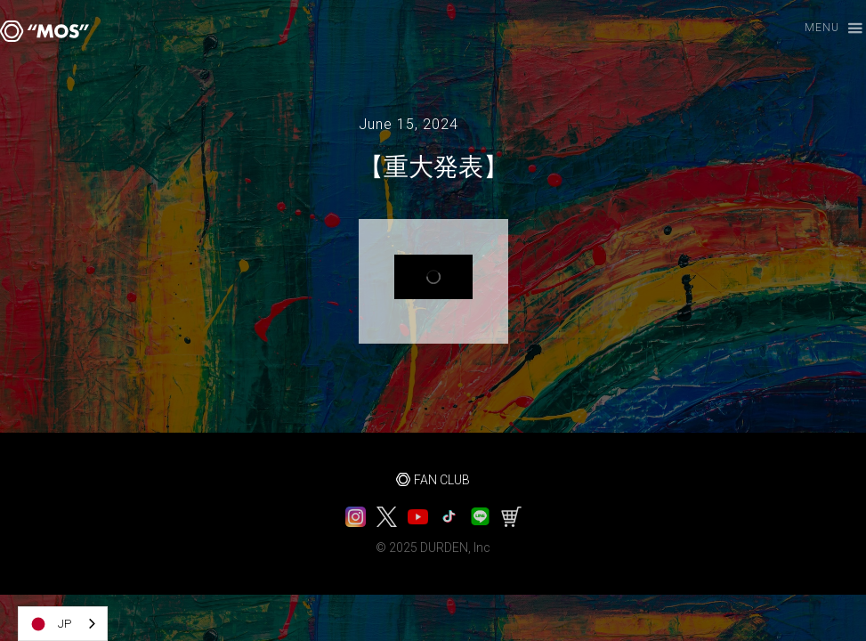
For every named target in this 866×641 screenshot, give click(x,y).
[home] (44, 31)
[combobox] (63, 623)
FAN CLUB (442, 480)
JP (49, 624)
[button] (825, 29)
